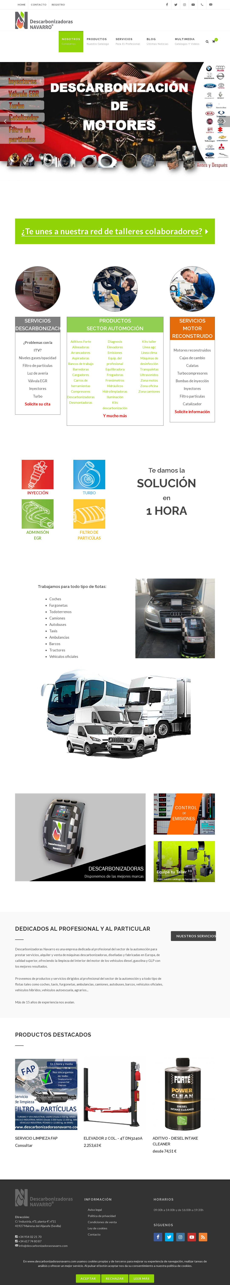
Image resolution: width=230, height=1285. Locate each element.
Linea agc (149, 347)
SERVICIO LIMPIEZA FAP (36, 1138)
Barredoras (81, 369)
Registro (58, 4)
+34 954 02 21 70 (29, 1237)
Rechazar (115, 1278)
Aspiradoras (80, 358)
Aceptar (88, 1278)
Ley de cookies (97, 1228)
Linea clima (149, 353)
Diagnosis (115, 341)
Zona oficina (149, 386)
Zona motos (149, 380)
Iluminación (115, 397)
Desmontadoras (80, 402)
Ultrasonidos (149, 375)
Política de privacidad (102, 1216)
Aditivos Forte (81, 341)
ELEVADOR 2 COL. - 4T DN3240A (113, 1138)
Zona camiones (149, 391)
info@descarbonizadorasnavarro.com (43, 1245)
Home (22, 4)
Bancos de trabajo (81, 364)
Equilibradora (115, 369)
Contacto (38, 4)
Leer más (141, 1278)
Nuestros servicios (196, 936)
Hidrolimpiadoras (114, 391)
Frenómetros (114, 380)
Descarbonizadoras (81, 397)
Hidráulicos (115, 386)
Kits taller (149, 341)
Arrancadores (80, 353)
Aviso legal (95, 1209)
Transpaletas (149, 369)
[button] (5, 121)
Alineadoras (80, 347)
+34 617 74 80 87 (29, 1241)
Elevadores (115, 347)
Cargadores (80, 375)
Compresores (80, 391)
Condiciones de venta (102, 1222)
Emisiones (115, 353)
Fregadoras (115, 375)
